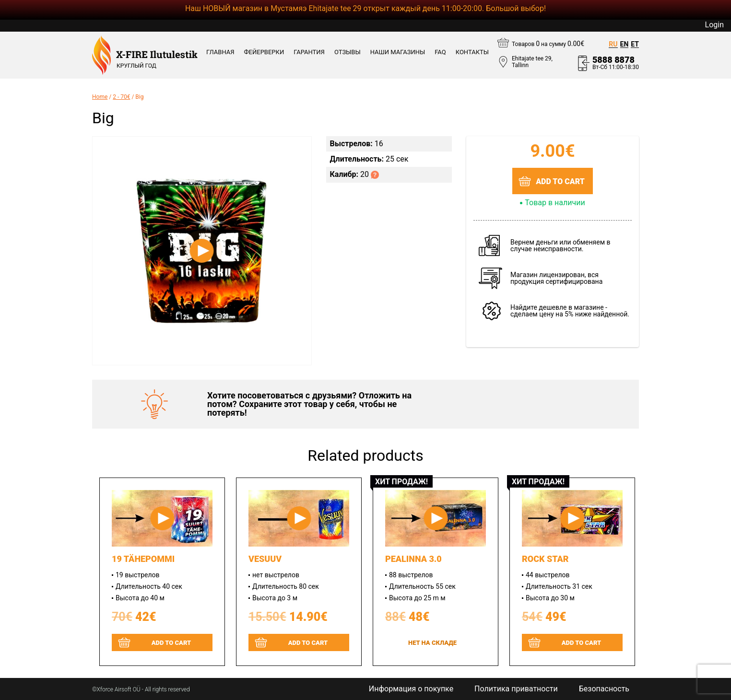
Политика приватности (516, 689)
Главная (220, 52)
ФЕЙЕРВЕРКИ (264, 52)
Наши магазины (397, 52)
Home (99, 97)
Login (714, 25)
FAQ (440, 52)
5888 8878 (613, 60)
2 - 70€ (121, 97)
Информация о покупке (411, 689)
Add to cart (560, 181)
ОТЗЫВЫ (347, 52)
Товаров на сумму (548, 43)
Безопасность (604, 689)
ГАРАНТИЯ (309, 52)
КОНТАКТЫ (472, 52)
